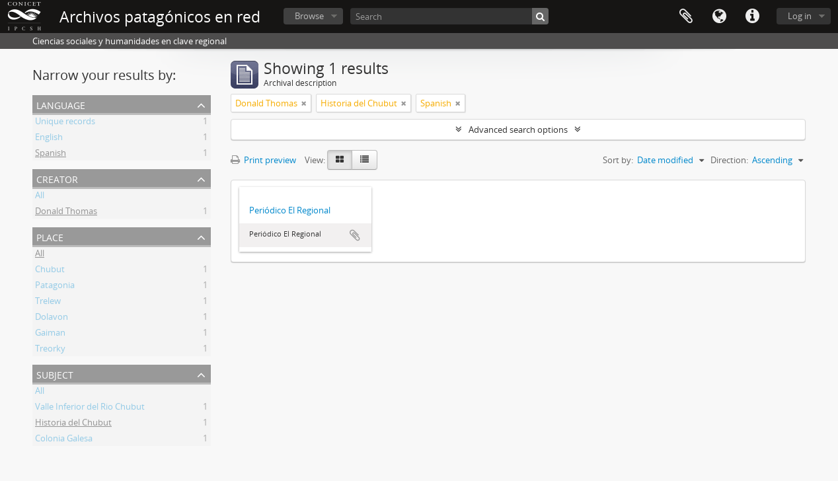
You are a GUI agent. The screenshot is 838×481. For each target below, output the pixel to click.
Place (49, 236)
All (39, 197)
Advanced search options (518, 129)
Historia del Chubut (73, 424)
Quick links (752, 16)
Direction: (729, 160)
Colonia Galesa (64, 440)
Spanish (50, 155)
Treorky (50, 350)
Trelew (48, 303)
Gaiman (50, 334)
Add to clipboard (355, 235)
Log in (800, 16)
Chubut (50, 271)
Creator (57, 178)
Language (719, 16)
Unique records (65, 123)
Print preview (263, 160)
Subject (54, 374)
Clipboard (686, 16)
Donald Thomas (66, 213)
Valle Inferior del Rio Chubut (90, 408)
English (49, 139)
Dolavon (51, 318)
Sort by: (618, 160)
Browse (309, 16)
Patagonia (55, 287)
